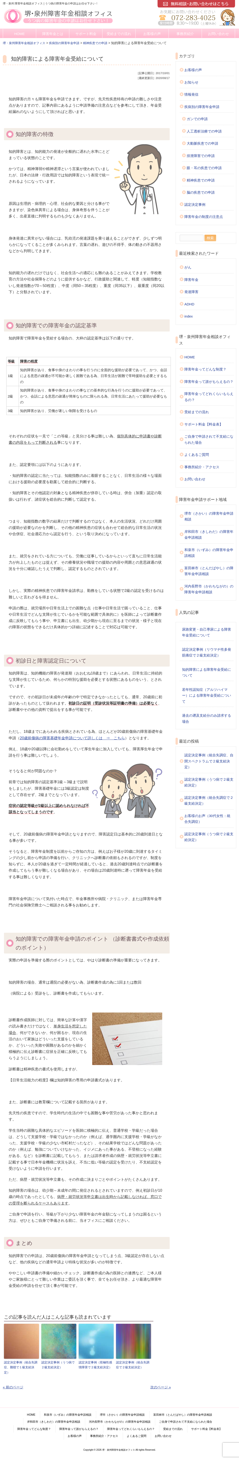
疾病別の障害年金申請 (201, 107)
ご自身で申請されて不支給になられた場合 (208, 439)
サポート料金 (85, 34)
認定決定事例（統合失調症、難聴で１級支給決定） (20, 1367)
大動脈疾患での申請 (202, 143)
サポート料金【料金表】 (203, 424)
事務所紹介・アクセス (201, 467)
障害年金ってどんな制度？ (205, 369)
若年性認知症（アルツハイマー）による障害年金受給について (206, 695)
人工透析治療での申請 (204, 131)
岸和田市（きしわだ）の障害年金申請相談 (208, 535)
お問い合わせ (218, 34)
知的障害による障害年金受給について (206, 672)
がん (187, 267)
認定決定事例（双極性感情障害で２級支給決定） (95, 1364)
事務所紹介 (185, 34)
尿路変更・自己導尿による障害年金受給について (206, 632)
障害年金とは (52, 34)
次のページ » (160, 1387)
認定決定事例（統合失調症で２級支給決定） (132, 1364)
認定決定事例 (194, 204)
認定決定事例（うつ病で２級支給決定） (58, 1364)
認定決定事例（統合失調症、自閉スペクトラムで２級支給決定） (208, 761)
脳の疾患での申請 (201, 192)
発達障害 (191, 292)
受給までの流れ (119, 34)
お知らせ (191, 82)
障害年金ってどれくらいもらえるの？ (208, 397)
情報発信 (191, 94)
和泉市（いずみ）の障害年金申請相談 (208, 553)
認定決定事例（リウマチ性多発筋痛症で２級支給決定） (206, 652)
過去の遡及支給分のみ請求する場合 (206, 718)
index (188, 316)
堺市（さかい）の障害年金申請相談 (208, 516)
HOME (19, 34)
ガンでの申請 (197, 119)
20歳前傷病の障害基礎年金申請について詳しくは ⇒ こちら (72, 738)
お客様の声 (152, 34)
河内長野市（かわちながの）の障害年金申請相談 (208, 589)
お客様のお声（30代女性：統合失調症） (207, 819)
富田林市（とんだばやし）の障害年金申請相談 (208, 571)
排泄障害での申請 (201, 156)
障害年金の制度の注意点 (203, 217)
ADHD (189, 304)
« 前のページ (13, 1387)
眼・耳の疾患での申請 (204, 168)
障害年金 (191, 280)
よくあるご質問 (196, 455)
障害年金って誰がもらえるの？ (208, 382)
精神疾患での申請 (201, 180)
